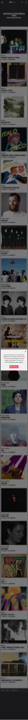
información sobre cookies (16, 362)
